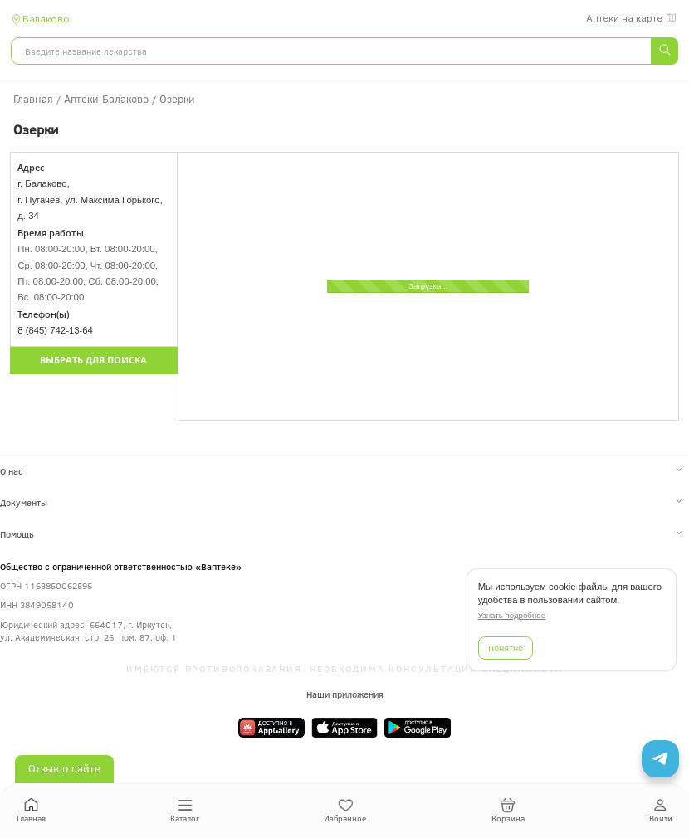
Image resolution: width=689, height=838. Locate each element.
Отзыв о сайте (64, 768)
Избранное (345, 810)
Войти (660, 810)
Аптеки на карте (632, 18)
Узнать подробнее (511, 615)
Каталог (184, 810)
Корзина (508, 810)
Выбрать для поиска (93, 360)
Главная (31, 810)
